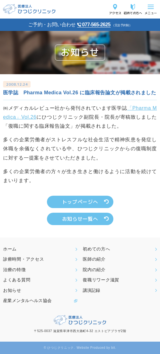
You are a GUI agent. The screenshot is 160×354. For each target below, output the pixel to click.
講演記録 (91, 290)
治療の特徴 (14, 269)
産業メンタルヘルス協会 (27, 300)
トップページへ (80, 201)
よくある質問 (16, 279)
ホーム (10, 248)
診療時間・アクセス (23, 259)
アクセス (115, 13)
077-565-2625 (96, 24)
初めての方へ (133, 13)
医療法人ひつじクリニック (29, 9)
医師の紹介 (94, 259)
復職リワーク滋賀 (101, 279)
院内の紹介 (94, 269)
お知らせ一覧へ (80, 218)
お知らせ (12, 290)
